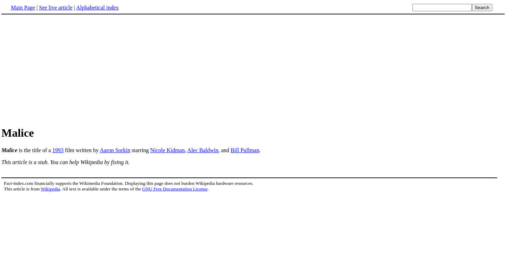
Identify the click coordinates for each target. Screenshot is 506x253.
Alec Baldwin (202, 150)
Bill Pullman (245, 150)
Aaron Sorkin (115, 150)
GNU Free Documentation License (174, 189)
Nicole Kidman (167, 150)
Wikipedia (50, 189)
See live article (55, 8)
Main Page (23, 8)
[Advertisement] (253, 70)
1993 (58, 150)
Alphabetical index (97, 8)
